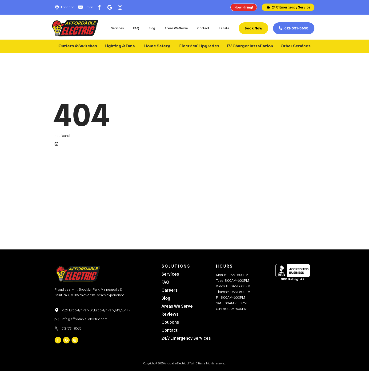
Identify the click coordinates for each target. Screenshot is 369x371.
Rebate (224, 28)
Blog (151, 28)
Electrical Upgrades (199, 46)
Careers (169, 290)
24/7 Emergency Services (183, 338)
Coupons (170, 322)
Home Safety (157, 46)
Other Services (296, 46)
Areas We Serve (176, 28)
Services (117, 28)
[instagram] (75, 340)
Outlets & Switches (77, 46)
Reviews (170, 314)
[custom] (66, 340)
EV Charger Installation (250, 46)
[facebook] (58, 340)
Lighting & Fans (120, 46)
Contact (203, 28)
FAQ (136, 28)
